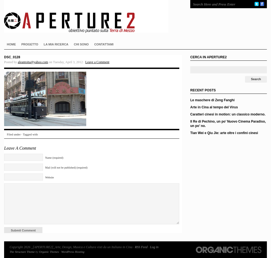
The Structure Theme (22, 251)
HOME (11, 44)
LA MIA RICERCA (56, 44)
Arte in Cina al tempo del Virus (214, 107)
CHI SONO (81, 44)
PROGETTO (29, 44)
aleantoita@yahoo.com (33, 62)
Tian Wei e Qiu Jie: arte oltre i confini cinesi (224, 133)
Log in (154, 247)
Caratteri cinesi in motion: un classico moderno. (228, 114)
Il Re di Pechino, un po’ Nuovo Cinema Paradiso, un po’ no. (228, 124)
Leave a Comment (97, 62)
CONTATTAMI (103, 44)
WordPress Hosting (73, 251)
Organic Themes (49, 251)
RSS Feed (141, 247)
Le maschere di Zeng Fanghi (212, 100)
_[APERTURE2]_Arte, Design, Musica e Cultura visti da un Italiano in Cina (91, 16)
